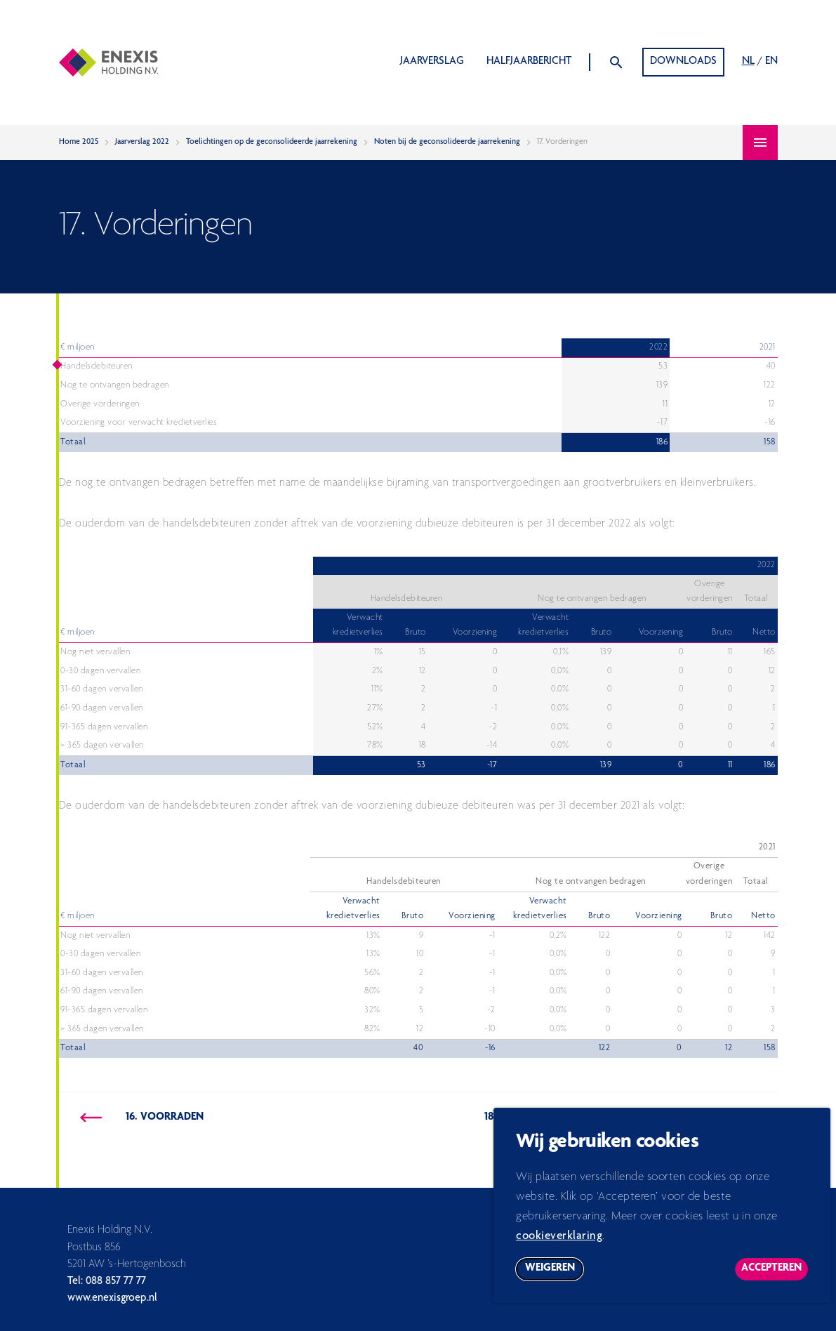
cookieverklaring (559, 1244)
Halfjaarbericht (528, 61)
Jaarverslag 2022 (142, 142)
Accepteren (774, 1278)
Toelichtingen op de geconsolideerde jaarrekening (271, 142)
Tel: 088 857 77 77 (106, 1281)
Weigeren (554, 1278)
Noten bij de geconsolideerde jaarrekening (447, 142)
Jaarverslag (432, 61)
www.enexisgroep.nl (112, 1298)
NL (748, 61)
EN (771, 61)
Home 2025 (78, 142)
